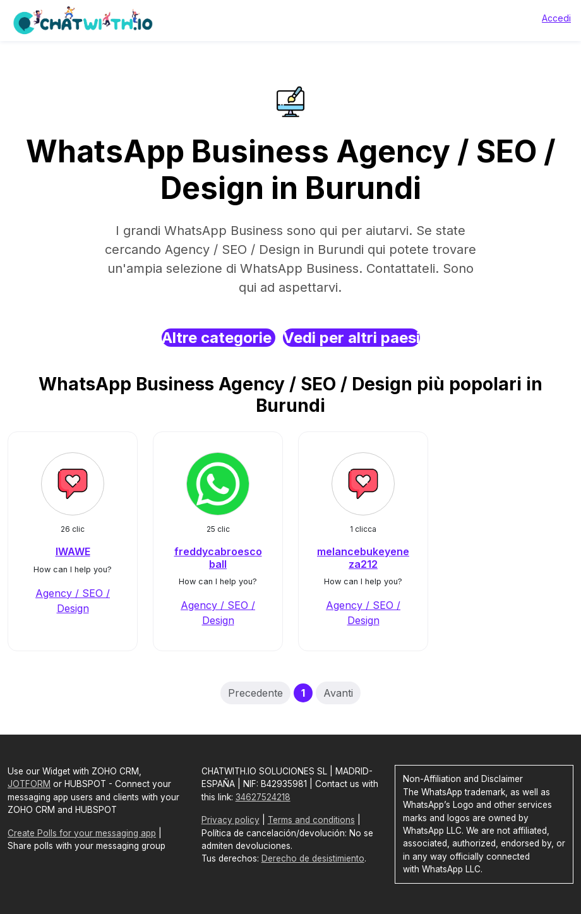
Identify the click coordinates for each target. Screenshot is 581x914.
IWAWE (73, 551)
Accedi (556, 18)
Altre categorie (218, 337)
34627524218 (263, 797)
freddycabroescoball (218, 557)
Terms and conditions (311, 820)
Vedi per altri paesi (351, 337)
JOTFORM (29, 784)
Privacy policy (230, 820)
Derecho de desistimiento (312, 858)
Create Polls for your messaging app (82, 833)
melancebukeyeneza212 (363, 557)
